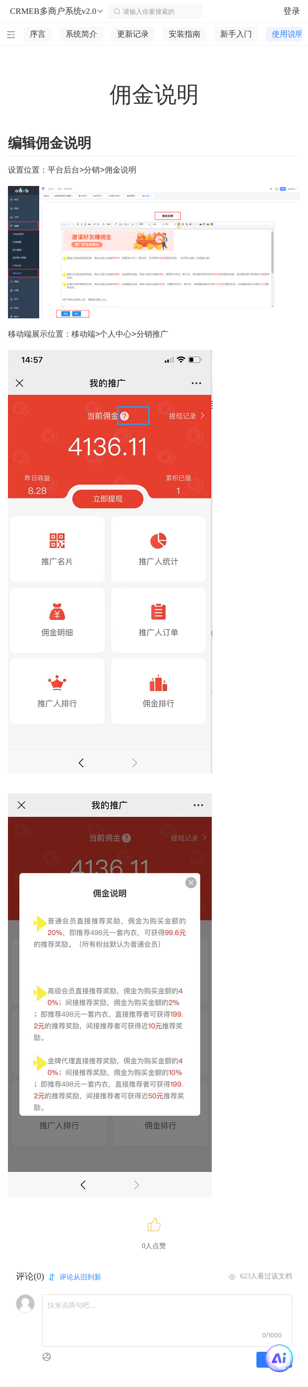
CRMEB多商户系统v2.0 (57, 11)
